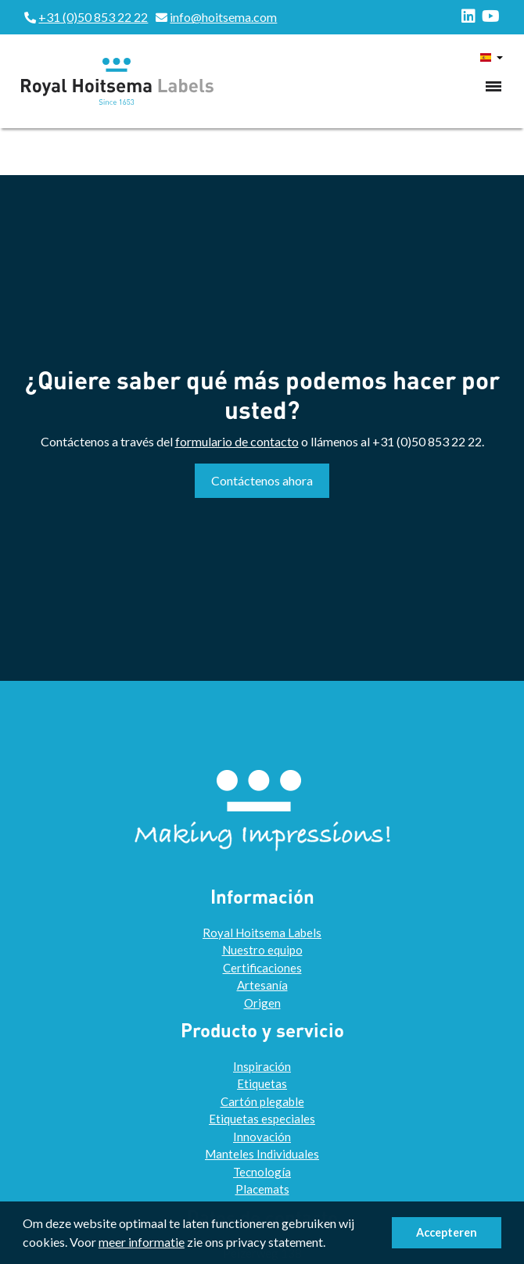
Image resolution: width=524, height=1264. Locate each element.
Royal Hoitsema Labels (262, 933)
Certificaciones (262, 968)
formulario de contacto (237, 441)
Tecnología (262, 1172)
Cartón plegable (262, 1101)
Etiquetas (262, 1083)
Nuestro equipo (262, 950)
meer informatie (142, 1241)
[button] (330, 1244)
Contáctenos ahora (262, 480)
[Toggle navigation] (493, 86)
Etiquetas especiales (262, 1119)
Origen (262, 1003)
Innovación (262, 1137)
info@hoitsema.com (223, 16)
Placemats (262, 1189)
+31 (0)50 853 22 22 (93, 16)
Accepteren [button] (446, 1232)
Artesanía (262, 985)
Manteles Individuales (262, 1154)
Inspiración (262, 1066)
